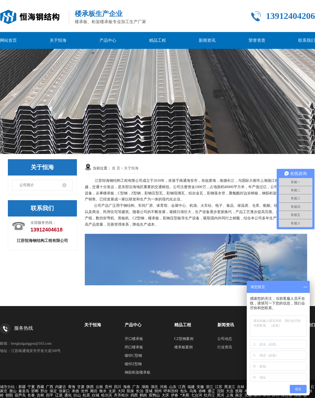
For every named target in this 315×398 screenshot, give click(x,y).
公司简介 (26, 185)
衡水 (103, 391)
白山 (77, 395)
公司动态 (224, 339)
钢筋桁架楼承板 (137, 372)
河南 (163, 387)
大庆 (165, 395)
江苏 (218, 387)
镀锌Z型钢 (133, 364)
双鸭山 (154, 395)
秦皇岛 (23, 391)
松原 (86, 395)
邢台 (44, 391)
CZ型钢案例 (184, 339)
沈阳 (220, 391)
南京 (239, 395)
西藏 (40, 387)
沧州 (84, 391)
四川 (117, 387)
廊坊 (93, 391)
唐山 (13, 391)
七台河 (196, 395)
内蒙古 (60, 387)
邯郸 (35, 391)
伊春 (174, 395)
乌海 (193, 391)
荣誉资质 (257, 40)
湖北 (154, 387)
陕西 (90, 387)
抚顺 (239, 391)
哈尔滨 (106, 395)
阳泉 (130, 391)
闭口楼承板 (134, 347)
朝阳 (9, 395)
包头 (183, 391)
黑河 (220, 395)
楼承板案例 (183, 347)
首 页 (116, 168)
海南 (126, 387)
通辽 (211, 391)
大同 (121, 391)
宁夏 (31, 387)
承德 (75, 391)
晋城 (149, 391)
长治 (139, 391)
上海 (229, 395)
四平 (49, 395)
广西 (49, 387)
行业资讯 (224, 347)
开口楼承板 (134, 339)
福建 (191, 387)
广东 (136, 387)
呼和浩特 (171, 391)
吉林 (240, 387)
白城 (95, 395)
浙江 (209, 387)
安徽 (200, 387)
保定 (53, 391)
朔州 (158, 391)
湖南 (145, 387)
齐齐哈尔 (121, 395)
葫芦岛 (20, 395)
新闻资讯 (207, 40)
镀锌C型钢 (133, 356)
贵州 (108, 387)
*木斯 (184, 395)
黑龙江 (229, 387)
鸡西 (134, 395)
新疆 (22, 387)
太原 (112, 391)
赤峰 (202, 391)
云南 (99, 387)
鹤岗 (143, 395)
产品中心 (107, 40)
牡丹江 (209, 395)
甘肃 (81, 387)
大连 (229, 391)
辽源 (58, 395)
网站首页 (8, 40)
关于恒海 (58, 40)
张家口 (64, 391)
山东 (172, 387)
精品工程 (157, 40)
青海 (71, 387)
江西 (182, 387)
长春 (31, 395)
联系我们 (306, 40)
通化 (68, 395)
